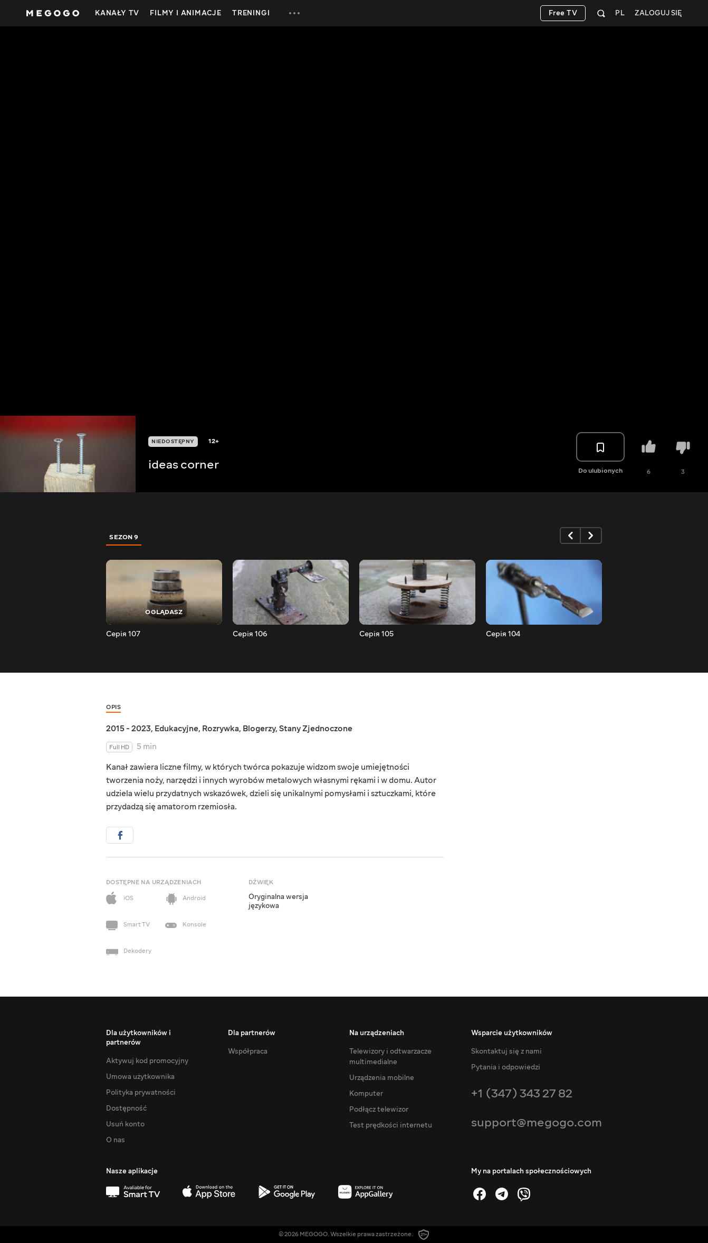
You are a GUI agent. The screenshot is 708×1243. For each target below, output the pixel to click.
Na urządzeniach (376, 1033)
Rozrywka (220, 728)
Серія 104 (503, 634)
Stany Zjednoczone (315, 728)
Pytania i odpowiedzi (505, 1067)
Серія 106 (250, 634)
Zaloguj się (658, 13)
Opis (113, 707)
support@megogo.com (536, 1122)
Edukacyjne (176, 728)
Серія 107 (123, 634)
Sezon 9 (124, 537)
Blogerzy (259, 728)
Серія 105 (376, 634)
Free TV (563, 13)
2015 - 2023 (128, 728)
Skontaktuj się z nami (506, 1051)
